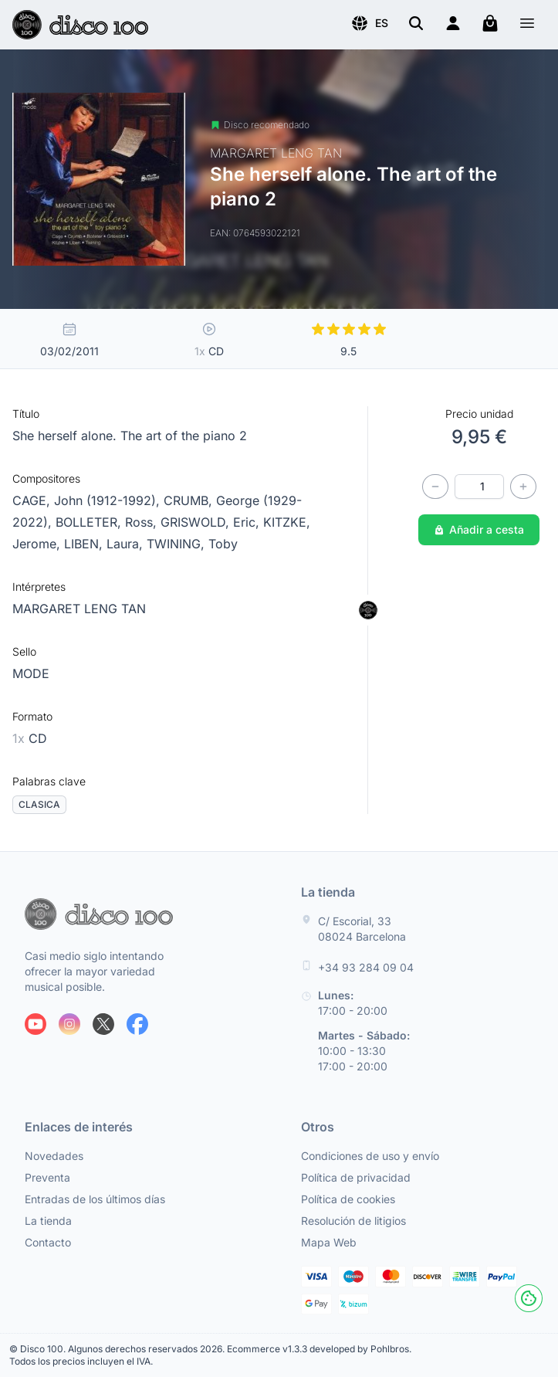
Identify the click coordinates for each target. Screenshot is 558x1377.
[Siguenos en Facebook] (137, 1024)
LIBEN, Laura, (105, 543)
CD (29, 738)
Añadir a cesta (479, 529)
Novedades (54, 1155)
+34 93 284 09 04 (366, 967)
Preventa (47, 1177)
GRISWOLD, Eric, (212, 522)
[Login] (453, 23)
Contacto (48, 1242)
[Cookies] (529, 1298)
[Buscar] (416, 23)
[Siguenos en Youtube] (35, 1024)
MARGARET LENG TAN (79, 608)
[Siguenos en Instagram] (69, 1024)
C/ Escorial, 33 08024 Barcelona (362, 928)
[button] (369, 23)
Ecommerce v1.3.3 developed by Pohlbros (318, 1349)
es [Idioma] (369, 23)
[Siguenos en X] (103, 1024)
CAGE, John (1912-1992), (88, 500)
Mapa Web (329, 1242)
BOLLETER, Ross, (108, 522)
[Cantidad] (479, 486)
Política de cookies (348, 1199)
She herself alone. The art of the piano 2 (129, 435)
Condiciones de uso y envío (370, 1155)
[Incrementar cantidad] (523, 486)
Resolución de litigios (353, 1220)
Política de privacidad (356, 1177)
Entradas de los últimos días (95, 1199)
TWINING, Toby (192, 543)
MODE (30, 673)
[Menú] (527, 25)
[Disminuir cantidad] (435, 486)
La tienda (48, 1220)
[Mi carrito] (490, 23)
